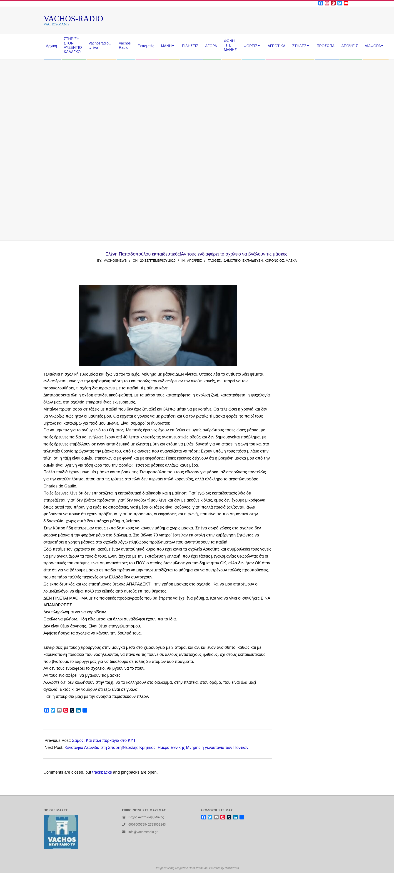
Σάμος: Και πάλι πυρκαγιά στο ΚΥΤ (104, 740)
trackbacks (102, 772)
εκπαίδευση (252, 260)
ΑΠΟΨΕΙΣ (194, 260)
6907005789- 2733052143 (147, 824)
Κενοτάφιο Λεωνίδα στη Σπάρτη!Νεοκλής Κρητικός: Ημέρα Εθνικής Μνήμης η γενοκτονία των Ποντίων (156, 747)
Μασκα (291, 260)
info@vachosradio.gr (143, 832)
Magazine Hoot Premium (191, 868)
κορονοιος (274, 260)
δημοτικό (232, 260)
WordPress (232, 868)
